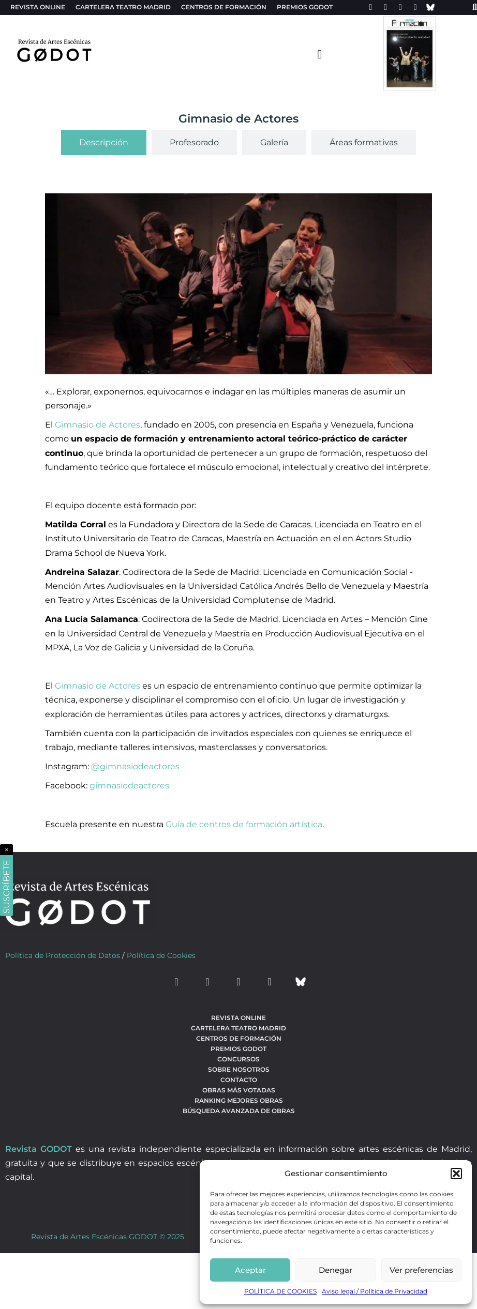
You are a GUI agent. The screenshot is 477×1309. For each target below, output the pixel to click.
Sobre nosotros (239, 1069)
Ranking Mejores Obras (239, 1100)
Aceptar (250, 1270)
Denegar (335, 1270)
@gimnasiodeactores (135, 766)
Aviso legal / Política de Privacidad (374, 1291)
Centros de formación (223, 7)
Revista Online (37, 7)
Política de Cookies (161, 955)
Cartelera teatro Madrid (123, 7)
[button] (456, 1173)
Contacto (238, 1080)
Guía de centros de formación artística (244, 824)
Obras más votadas (238, 1090)
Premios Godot (305, 7)
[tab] (103, 142)
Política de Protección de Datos (62, 955)
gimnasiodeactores (129, 785)
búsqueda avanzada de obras (239, 1111)
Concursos (238, 1059)
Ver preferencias (421, 1270)
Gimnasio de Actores (97, 425)
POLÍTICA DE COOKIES (280, 1291)
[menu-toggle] (319, 53)
